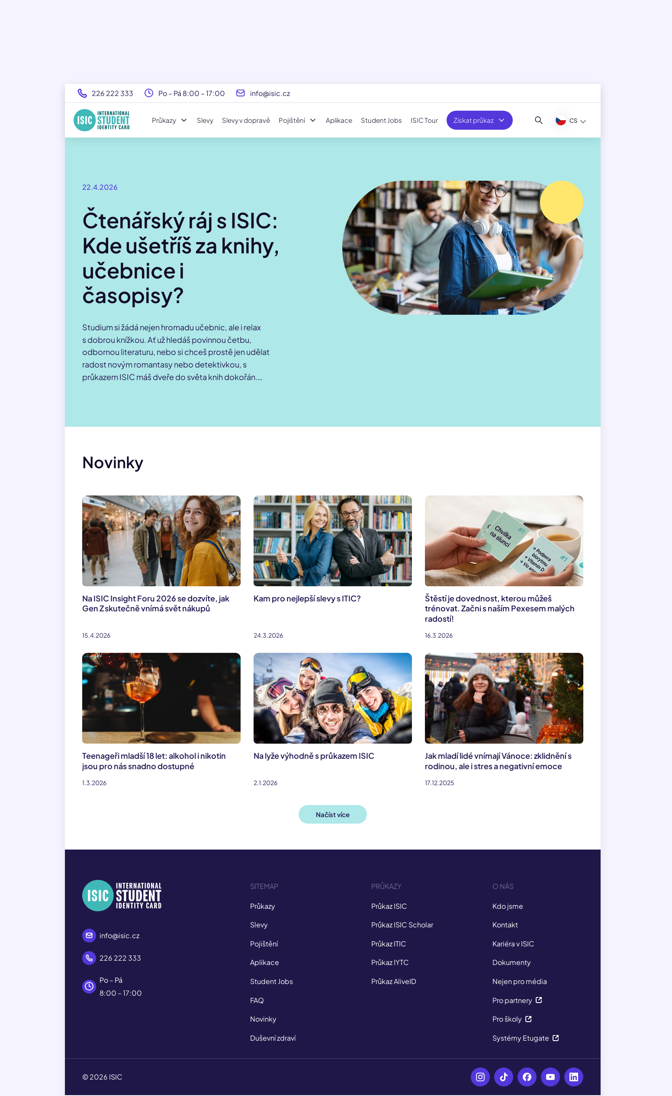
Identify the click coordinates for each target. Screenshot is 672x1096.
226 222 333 (112, 93)
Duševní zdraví (273, 1037)
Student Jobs (381, 120)
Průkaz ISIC (389, 906)
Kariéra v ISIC (513, 943)
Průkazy (170, 120)
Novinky (263, 1018)
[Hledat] (539, 120)
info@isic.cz (270, 93)
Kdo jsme (507, 906)
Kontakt (505, 924)
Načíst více (333, 814)
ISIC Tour (424, 120)
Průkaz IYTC (390, 962)
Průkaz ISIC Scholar (402, 924)
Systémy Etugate (525, 1037)
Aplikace (339, 120)
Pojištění (298, 120)
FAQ (257, 1000)
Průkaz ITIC (388, 943)
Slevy (205, 120)
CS (567, 120)
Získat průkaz (479, 120)
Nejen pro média (519, 981)
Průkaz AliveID (393, 981)
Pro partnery (517, 1000)
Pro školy (512, 1018)
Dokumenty (511, 962)
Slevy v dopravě (246, 120)
